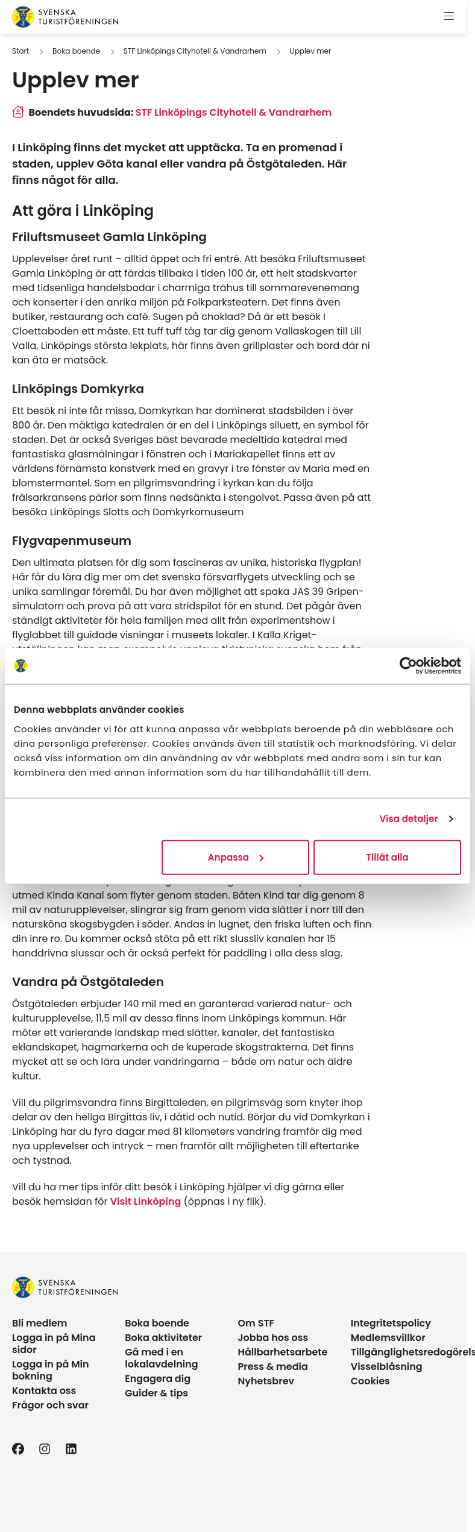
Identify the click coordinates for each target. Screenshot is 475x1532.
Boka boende (76, 51)
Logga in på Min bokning (50, 1370)
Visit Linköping (145, 1201)
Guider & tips (156, 1393)
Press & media (273, 1366)
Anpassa (235, 856)
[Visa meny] (449, 17)
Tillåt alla (387, 856)
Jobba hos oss (273, 1338)
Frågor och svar (50, 1405)
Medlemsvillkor (388, 1338)
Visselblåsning (387, 1366)
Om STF (256, 1323)
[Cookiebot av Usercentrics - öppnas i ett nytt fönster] (408, 666)
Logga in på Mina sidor (54, 1344)
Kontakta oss (44, 1391)
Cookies (370, 1381)
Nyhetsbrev (266, 1381)
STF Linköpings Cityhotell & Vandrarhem (195, 51)
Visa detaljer (408, 818)
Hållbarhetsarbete (283, 1352)
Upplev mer (311, 51)
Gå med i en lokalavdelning (161, 1358)
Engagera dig (157, 1379)
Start (20, 51)
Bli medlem (40, 1323)
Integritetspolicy (391, 1323)
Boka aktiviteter (163, 1338)
